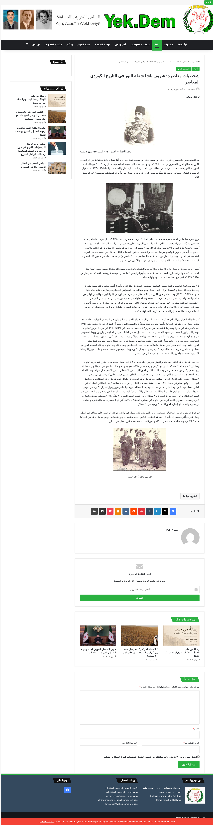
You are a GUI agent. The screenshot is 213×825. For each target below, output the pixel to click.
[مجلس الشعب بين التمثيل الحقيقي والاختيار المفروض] (56, 168)
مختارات (167, 44)
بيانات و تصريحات (139, 44)
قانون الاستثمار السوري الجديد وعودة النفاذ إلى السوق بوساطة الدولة (29, 131)
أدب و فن (119, 44)
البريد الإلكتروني (191, 741)
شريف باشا (188, 496)
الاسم (195, 727)
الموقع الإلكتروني (128, 741)
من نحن (35, 44)
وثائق (69, 44)
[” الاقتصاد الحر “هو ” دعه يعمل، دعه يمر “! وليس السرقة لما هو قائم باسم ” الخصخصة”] (138, 634)
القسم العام (182, 69)
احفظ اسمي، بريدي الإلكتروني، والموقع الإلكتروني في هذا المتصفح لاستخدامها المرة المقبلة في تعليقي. (149, 755)
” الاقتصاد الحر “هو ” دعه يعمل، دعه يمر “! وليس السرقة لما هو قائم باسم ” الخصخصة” (139, 651)
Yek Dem (189, 89)
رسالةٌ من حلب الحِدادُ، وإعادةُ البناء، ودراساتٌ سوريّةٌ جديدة (181, 651)
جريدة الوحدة (102, 44)
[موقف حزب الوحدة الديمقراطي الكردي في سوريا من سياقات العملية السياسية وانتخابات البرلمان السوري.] (56, 148)
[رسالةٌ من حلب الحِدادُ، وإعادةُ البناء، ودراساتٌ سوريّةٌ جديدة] (180, 634)
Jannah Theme (46, 821)
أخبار (156, 44)
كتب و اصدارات (52, 44)
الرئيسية (182, 44)
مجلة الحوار (83, 44)
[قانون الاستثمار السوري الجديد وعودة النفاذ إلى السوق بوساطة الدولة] (97, 634)
